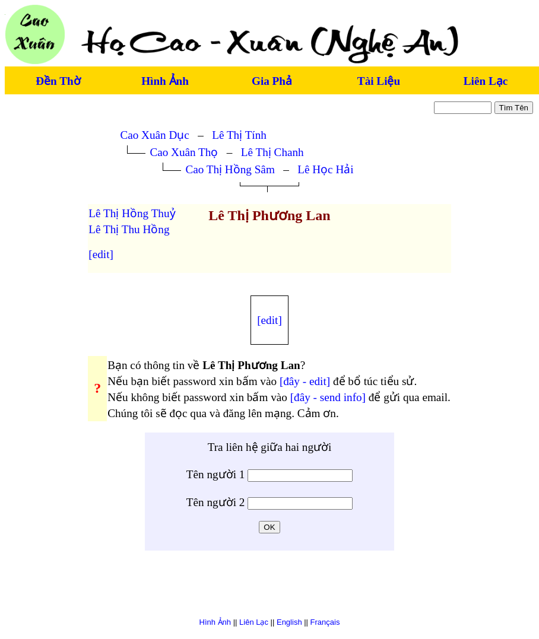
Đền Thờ (58, 81)
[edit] (100, 254)
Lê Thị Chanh (272, 152)
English (289, 622)
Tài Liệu (378, 81)
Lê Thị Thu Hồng (128, 229)
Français (325, 622)
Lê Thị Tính (239, 135)
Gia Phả (272, 81)
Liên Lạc (486, 81)
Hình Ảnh (165, 81)
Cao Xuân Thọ (184, 152)
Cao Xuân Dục (154, 135)
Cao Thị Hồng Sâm (229, 169)
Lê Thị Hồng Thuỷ (131, 213)
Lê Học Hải (325, 169)
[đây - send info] (328, 397)
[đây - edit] (305, 381)
